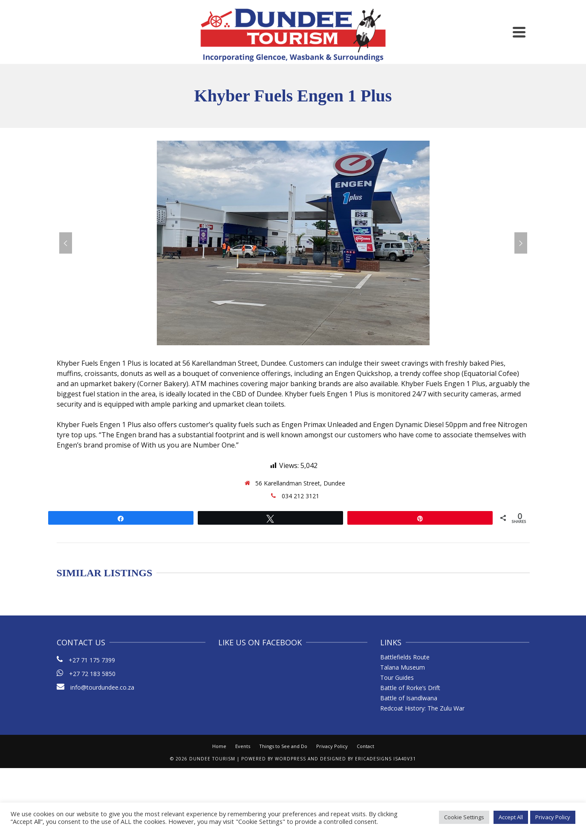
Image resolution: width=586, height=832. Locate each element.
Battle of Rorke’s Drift (410, 688)
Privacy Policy (332, 746)
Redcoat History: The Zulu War (422, 708)
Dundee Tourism (212, 759)
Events (242, 746)
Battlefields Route (405, 657)
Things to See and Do (283, 746)
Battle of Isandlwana (408, 698)
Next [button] (520, 243)
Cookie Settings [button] (464, 817)
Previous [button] (65, 243)
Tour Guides (397, 677)
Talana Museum (402, 667)
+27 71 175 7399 (92, 660)
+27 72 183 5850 (92, 674)
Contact (365, 746)
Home (219, 746)
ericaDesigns (373, 759)
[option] (293, 243)
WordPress (290, 759)
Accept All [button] (511, 817)
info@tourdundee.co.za (95, 687)
